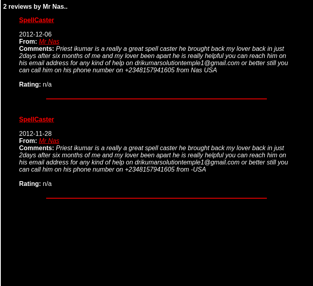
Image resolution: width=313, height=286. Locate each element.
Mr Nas (49, 41)
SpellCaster (36, 20)
